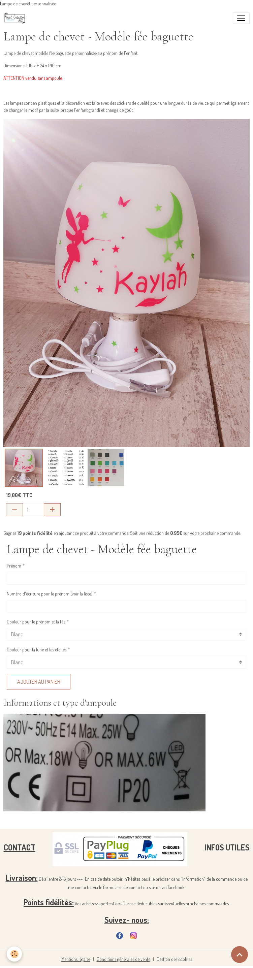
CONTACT (19, 847)
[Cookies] (14, 954)
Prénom (14, 566)
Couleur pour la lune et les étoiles (36, 649)
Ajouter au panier (38, 681)
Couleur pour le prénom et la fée (36, 621)
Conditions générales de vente (123, 959)
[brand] (16, 18)
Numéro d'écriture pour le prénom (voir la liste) (49, 593)
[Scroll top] (239, 954)
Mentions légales (75, 959)
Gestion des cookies (174, 959)
